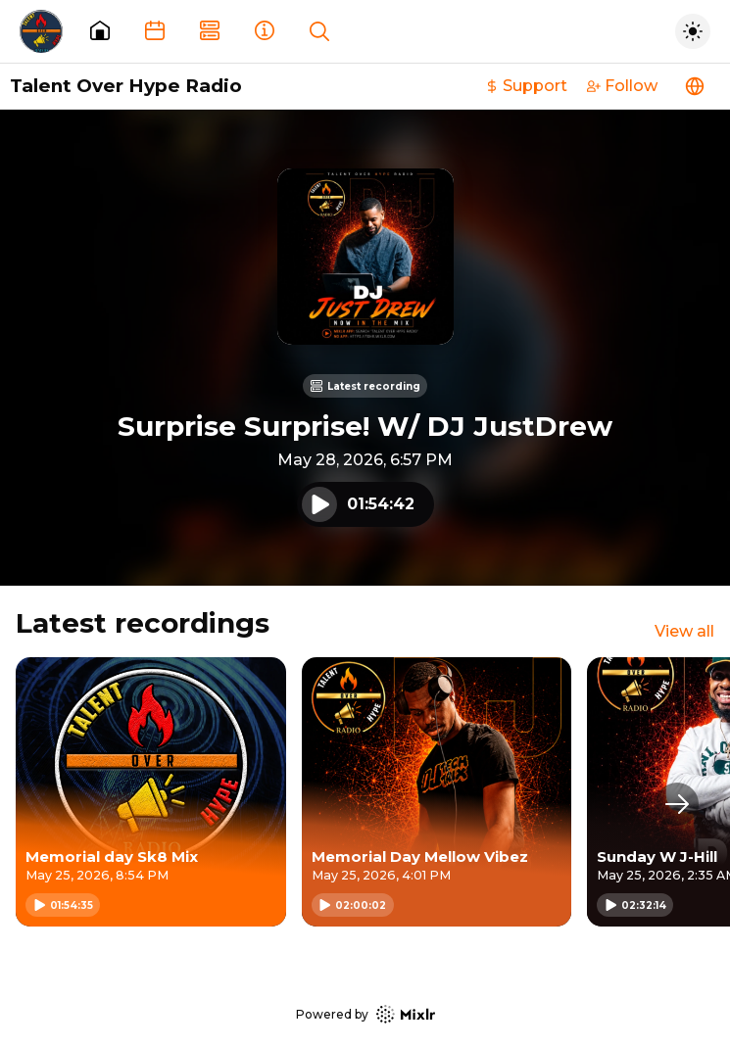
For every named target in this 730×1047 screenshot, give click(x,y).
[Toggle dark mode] (692, 31)
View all (684, 631)
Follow (622, 85)
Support (526, 85)
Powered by (365, 1014)
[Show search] (319, 31)
